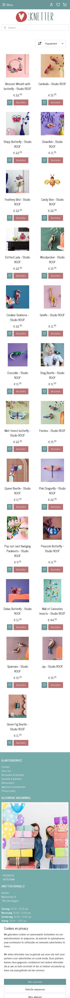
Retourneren (7, 783)
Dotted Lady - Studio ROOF (17, 260)
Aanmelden (9, 976)
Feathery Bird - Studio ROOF (17, 202)
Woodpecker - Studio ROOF (52, 260)
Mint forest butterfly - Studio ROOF (18, 433)
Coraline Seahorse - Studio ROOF (17, 317)
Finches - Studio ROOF (52, 430)
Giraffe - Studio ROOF (52, 315)
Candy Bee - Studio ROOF (52, 202)
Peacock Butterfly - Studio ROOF (52, 548)
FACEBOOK (8, 875)
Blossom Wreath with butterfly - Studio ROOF (17, 86)
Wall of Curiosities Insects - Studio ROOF (52, 611)
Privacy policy (8, 791)
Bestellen (21, 102)
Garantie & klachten (11, 779)
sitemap (47, 991)
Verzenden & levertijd (12, 775)
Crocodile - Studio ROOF (17, 375)
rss (52, 991)
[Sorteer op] (50, 43)
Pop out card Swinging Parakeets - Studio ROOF (17, 551)
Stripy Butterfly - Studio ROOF (18, 144)
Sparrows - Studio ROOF (17, 669)
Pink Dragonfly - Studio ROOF (52, 491)
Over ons (6, 771)
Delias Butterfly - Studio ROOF (18, 611)
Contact (5, 767)
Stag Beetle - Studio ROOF (52, 375)
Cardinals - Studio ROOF (52, 83)
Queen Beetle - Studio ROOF (18, 491)
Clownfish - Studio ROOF (52, 144)
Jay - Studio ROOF (52, 666)
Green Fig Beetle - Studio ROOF (17, 726)
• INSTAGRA (7, 879)
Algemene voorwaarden (13, 787)
